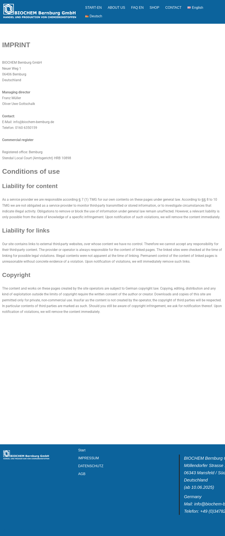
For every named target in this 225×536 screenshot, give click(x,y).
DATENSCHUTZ (90, 466)
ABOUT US (116, 7)
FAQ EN (137, 7)
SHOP (154, 7)
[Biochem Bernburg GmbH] (40, 12)
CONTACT (173, 7)
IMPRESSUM (88, 458)
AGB (81, 474)
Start (81, 450)
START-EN (93, 7)
